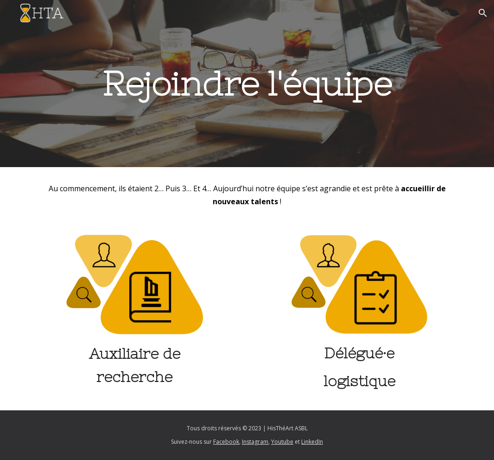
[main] (247, 83)
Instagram (255, 442)
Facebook (226, 442)
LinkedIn (312, 442)
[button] (483, 13)
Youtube (282, 442)
